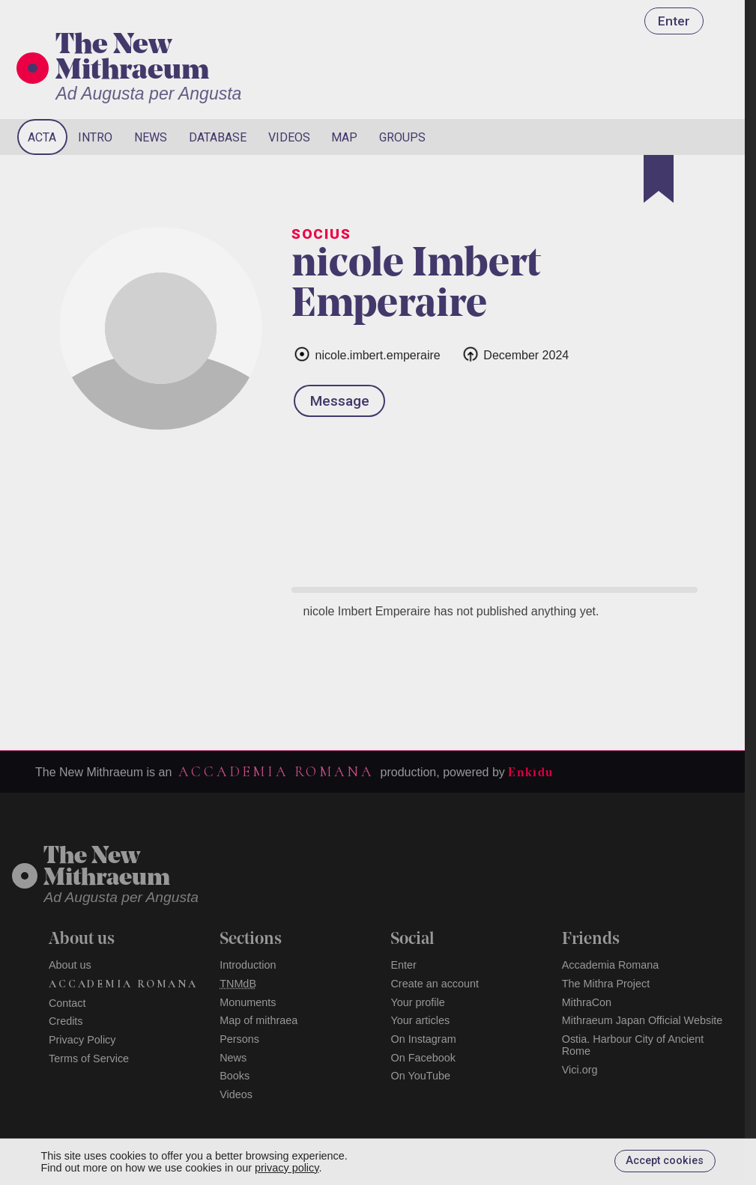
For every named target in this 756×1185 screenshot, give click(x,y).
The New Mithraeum (132, 59)
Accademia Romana (275, 772)
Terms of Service (89, 1058)
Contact (67, 1003)
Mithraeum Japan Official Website (642, 1020)
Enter (674, 20)
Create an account (434, 984)
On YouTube (420, 1076)
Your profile (417, 1002)
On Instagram (423, 1039)
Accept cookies (665, 1160)
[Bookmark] (659, 179)
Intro (95, 137)
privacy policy (286, 1168)
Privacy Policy (82, 1040)
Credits (66, 1021)
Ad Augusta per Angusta (148, 93)
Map (344, 137)
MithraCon (586, 1002)
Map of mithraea (258, 1020)
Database (218, 137)
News (150, 137)
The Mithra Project (606, 984)
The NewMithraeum (106, 868)
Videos (289, 137)
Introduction (248, 965)
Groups (402, 137)
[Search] (674, 137)
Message (339, 400)
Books (235, 1076)
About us (70, 965)
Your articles (420, 1020)
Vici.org (580, 1070)
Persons (239, 1039)
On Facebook (422, 1058)
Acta (42, 137)
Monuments (248, 1002)
